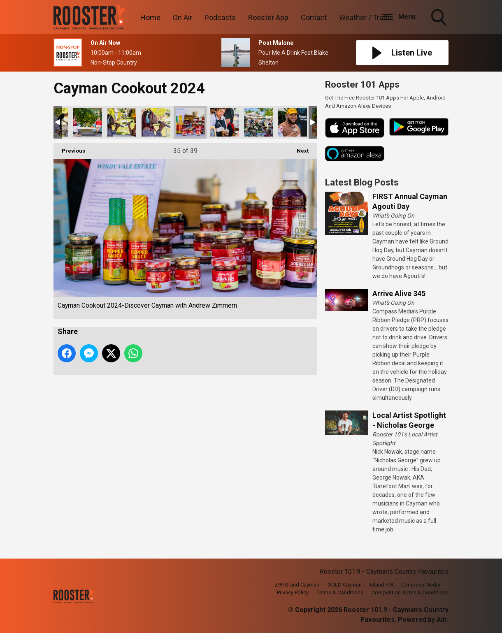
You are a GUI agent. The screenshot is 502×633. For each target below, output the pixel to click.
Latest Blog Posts (362, 182)
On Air (182, 17)
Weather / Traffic (366, 17)
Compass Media (420, 585)
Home (150, 17)
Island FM (381, 585)
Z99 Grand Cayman (296, 585)
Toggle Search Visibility (439, 18)
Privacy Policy (293, 592)
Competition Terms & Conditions (410, 592)
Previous (69, 148)
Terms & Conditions (340, 592)
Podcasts (220, 17)
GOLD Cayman (345, 585)
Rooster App (268, 17)
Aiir (442, 620)
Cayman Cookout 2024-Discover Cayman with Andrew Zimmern (87, 122)
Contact (314, 17)
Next (298, 148)
